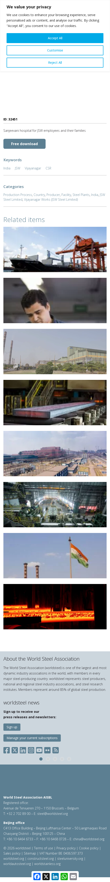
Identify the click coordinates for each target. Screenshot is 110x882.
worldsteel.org (13, 858)
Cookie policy (88, 848)
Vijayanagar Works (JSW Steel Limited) (51, 199)
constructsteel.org (40, 858)
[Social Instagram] (31, 749)
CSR (48, 168)
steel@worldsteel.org (52, 813)
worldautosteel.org (17, 864)
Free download (24, 143)
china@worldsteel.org (88, 839)
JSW (17, 168)
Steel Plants (81, 195)
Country (39, 195)
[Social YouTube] (39, 749)
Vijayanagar (33, 168)
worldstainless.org (47, 864)
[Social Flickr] (47, 749)
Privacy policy (66, 848)
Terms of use (43, 848)
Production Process (17, 195)
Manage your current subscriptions (32, 738)
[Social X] (15, 749)
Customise (55, 50)
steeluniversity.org (70, 858)
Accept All (55, 38)
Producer (53, 195)
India (6, 168)
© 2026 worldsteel (17, 848)
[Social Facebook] (7, 749)
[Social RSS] (55, 749)
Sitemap (30, 853)
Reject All (55, 62)
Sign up (12, 727)
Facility (66, 195)
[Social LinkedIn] (23, 749)
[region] (55, 35)
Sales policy (11, 853)
